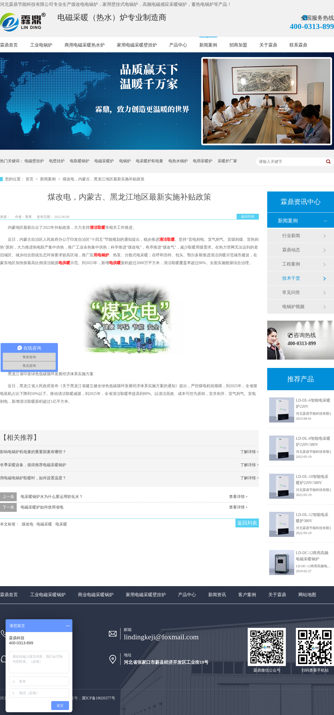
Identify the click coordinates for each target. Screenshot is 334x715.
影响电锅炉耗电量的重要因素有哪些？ (33, 452)
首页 (30, 179)
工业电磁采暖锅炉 (48, 594)
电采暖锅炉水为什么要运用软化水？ (52, 497)
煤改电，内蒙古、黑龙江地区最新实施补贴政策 (103, 179)
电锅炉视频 (293, 306)
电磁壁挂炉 (34, 161)
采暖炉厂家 (227, 161)
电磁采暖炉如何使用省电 (42, 507)
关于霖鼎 (268, 45)
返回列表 (247, 216)
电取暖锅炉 (79, 161)
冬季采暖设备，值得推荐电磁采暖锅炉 (33, 465)
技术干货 (291, 278)
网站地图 (307, 594)
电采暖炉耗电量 (149, 161)
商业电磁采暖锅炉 (96, 594)
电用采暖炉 (202, 161)
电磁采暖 (44, 524)
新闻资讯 (217, 594)
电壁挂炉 (57, 161)
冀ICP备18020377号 (98, 698)
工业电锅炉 (41, 45)
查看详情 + (238, 497)
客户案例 (247, 594)
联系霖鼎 (298, 45)
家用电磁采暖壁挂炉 (137, 45)
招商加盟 (238, 45)
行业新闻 (291, 235)
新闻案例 (208, 45)
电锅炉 (125, 161)
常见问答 (291, 292)
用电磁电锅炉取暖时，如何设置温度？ (33, 478)
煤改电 (27, 524)
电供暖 (64, 263)
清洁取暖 (97, 227)
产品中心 (178, 45)
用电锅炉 (101, 255)
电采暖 (61, 524)
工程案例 (291, 264)
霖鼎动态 (291, 249)
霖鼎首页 (9, 45)
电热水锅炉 (178, 161)
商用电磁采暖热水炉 (85, 45)
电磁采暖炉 (104, 161)
